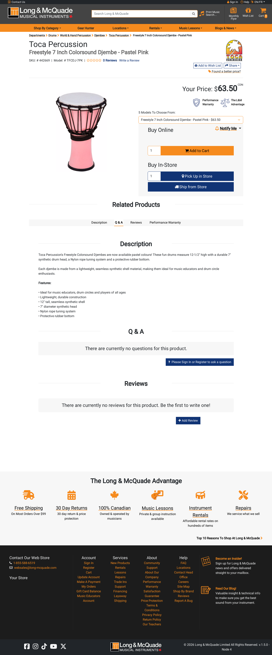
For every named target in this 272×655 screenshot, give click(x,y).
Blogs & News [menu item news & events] (224, 28)
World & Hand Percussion (75, 35)
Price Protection (152, 600)
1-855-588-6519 (22, 563)
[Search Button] (194, 13)
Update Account (89, 577)
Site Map (183, 586)
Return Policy (152, 619)
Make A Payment (88, 581)
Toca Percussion (119, 35)
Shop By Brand (183, 591)
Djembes (99, 35)
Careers (183, 581)
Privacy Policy (152, 614)
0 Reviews (110, 60)
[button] (262, 14)
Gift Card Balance (88, 591)
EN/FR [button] (257, 2)
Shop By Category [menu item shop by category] (46, 28)
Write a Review (129, 60)
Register (88, 567)
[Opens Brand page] (234, 50)
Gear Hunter (85, 28)
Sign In (89, 563)
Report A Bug (184, 600)
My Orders (89, 586)
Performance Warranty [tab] (165, 222)
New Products (120, 563)
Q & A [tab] (119, 222)
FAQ (183, 563)
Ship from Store (191, 186)
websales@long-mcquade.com (32, 567)
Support (120, 586)
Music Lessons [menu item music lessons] (189, 28)
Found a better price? (224, 71)
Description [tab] (99, 222)
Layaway (120, 596)
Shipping (120, 600)
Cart (89, 572)
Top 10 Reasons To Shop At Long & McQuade (229, 538)
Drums (52, 35)
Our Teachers (152, 624)
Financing (120, 591)
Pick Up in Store (197, 176)
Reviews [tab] (136, 222)
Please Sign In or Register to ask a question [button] (199, 362)
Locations (183, 567)
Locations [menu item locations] (119, 28)
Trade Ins (120, 581)
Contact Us (16, 2)
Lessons (120, 572)
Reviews (183, 596)
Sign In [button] (232, 2)
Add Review (188, 420)
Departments (37, 35)
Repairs (120, 577)
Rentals (120, 567)
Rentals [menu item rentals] (154, 28)
